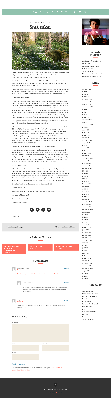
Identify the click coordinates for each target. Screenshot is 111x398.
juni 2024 (85, 109)
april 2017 (85, 253)
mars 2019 (85, 194)
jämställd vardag (16, 218)
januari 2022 (86, 156)
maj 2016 (85, 279)
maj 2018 (85, 220)
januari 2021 (86, 161)
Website (14, 352)
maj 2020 (85, 176)
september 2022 (87, 140)
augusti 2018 (86, 212)
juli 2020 (85, 171)
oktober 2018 (86, 207)
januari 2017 (86, 261)
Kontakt (60, 12)
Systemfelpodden (88, 319)
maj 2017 (85, 250)
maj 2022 (85, 145)
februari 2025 (86, 97)
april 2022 (85, 148)
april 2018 (85, 222)
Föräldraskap (86, 301)
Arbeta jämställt (87, 291)
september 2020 (87, 168)
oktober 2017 (86, 238)
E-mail (44, 344)
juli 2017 (85, 245)
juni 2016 (85, 276)
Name (14, 344)
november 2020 (87, 163)
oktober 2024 (86, 104)
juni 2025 (85, 91)
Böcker (67, 12)
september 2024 (87, 107)
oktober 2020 (86, 166)
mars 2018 (85, 225)
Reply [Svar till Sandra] (66, 282)
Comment (15, 322)
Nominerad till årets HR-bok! (91, 66)
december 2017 (87, 232)
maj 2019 (85, 189)
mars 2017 (85, 255)
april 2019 (85, 191)
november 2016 (87, 266)
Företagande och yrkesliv (90, 304)
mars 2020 (85, 181)
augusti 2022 (86, 143)
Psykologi (85, 314)
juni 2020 (85, 174)
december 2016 (87, 263)
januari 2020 (86, 186)
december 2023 (87, 120)
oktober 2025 (86, 89)
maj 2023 (85, 127)
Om (53, 12)
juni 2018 (85, 217)
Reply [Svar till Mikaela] (66, 300)
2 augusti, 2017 (34, 23)
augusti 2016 (86, 271)
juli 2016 (85, 273)
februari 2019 (86, 197)
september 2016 (87, 268)
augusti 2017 (86, 243)
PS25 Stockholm (87, 69)
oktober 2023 (86, 122)
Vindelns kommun (88, 71)
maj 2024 (85, 112)
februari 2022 (86, 153)
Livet (19, 216)
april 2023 (85, 130)
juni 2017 (85, 248)
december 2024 (87, 99)
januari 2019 (86, 199)
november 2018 (87, 204)
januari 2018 (86, 230)
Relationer (85, 317)
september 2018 (87, 209)
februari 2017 (86, 258)
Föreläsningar (44, 12)
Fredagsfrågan (87, 306)
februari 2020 (86, 184)
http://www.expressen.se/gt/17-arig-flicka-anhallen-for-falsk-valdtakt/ (37, 274)
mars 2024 (85, 115)
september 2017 (87, 240)
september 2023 (87, 125)
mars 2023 (85, 132)
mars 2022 (85, 150)
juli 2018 (85, 215)
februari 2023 (86, 135)
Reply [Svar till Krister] (66, 268)
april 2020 (85, 179)
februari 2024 (86, 117)
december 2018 (87, 202)
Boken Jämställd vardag (89, 294)
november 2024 (87, 102)
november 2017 (87, 235)
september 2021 (87, 158)
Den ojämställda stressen (90, 296)
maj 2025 (85, 94)
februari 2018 (86, 227)
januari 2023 (86, 138)
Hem (28, 12)
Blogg (35, 12)
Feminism (14, 216)
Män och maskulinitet (89, 312)
